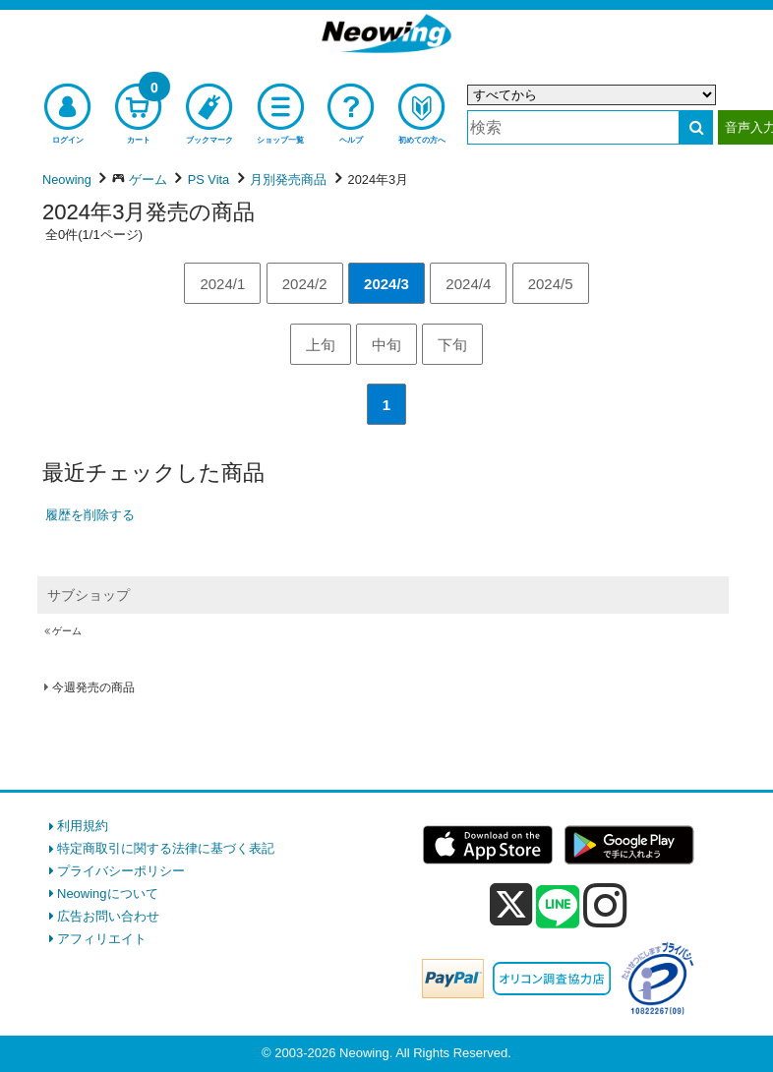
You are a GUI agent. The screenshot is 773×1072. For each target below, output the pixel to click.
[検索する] (696, 127)
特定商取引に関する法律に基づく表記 (165, 848)
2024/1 (222, 283)
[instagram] (605, 904)
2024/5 (550, 283)
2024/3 (386, 283)
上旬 (320, 344)
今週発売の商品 (93, 687)
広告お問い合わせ (108, 916)
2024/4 (468, 283)
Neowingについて (107, 893)
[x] (511, 905)
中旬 (386, 344)
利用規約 (82, 825)
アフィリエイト (102, 938)
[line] (557, 907)
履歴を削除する (90, 514)
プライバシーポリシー (121, 871)
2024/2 (304, 283)
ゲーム (67, 630)
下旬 (452, 344)
